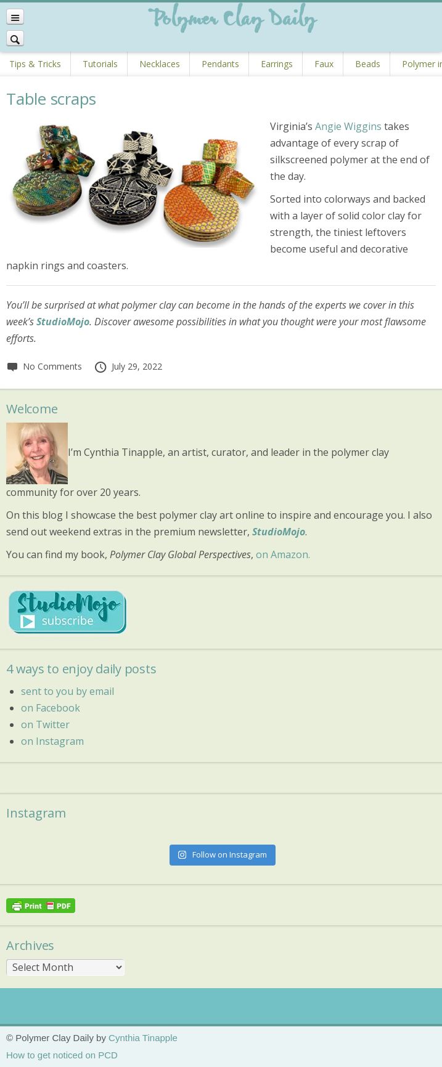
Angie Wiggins (348, 126)
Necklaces (159, 64)
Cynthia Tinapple (143, 1038)
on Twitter (45, 724)
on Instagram (52, 741)
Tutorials (100, 64)
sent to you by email (67, 691)
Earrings (277, 64)
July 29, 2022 (128, 366)
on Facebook (50, 708)
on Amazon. (283, 554)
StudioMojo (278, 531)
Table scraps (51, 98)
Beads (367, 64)
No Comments (44, 366)
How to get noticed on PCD (62, 1055)
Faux (324, 64)
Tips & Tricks (35, 64)
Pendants (220, 64)
